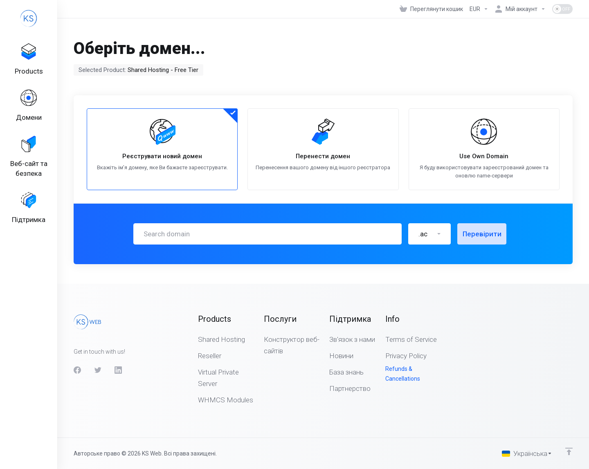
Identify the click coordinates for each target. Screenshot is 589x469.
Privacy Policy (406, 356)
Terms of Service (411, 339)
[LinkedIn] (118, 370)
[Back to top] (569, 451)
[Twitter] (98, 370)
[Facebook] (77, 370)
